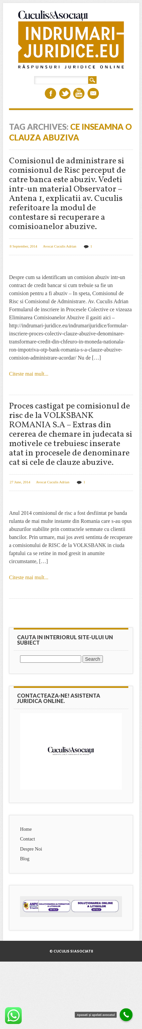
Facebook (50, 93)
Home (26, 829)
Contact (27, 839)
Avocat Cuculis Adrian (59, 246)
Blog (24, 858)
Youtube (79, 93)
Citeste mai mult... (28, 374)
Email (93, 93)
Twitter (64, 93)
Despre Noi (31, 849)
